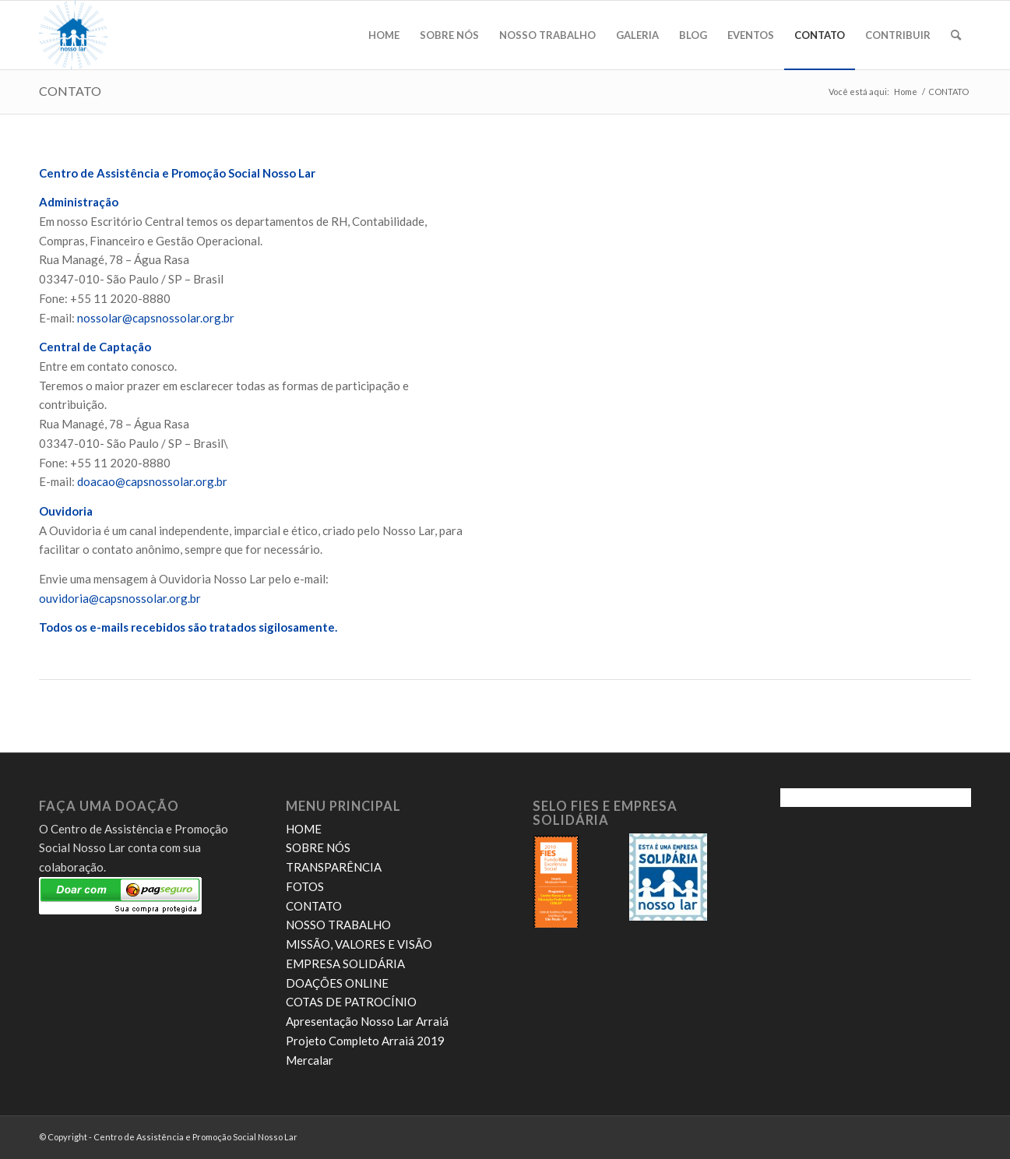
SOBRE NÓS (318, 847)
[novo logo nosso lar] (73, 35)
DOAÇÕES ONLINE (337, 983)
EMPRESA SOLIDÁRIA (345, 963)
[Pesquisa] (956, 35)
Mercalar (309, 1060)
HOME (304, 829)
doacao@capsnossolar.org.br (152, 481)
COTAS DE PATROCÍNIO (351, 1002)
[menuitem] (384, 35)
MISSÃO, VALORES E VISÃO (359, 944)
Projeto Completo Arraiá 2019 (365, 1041)
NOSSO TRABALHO (338, 925)
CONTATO (70, 90)
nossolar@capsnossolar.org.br (155, 318)
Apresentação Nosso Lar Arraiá (367, 1021)
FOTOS (305, 886)
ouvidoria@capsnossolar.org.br (120, 598)
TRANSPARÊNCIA (334, 867)
